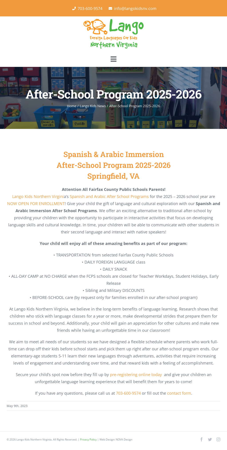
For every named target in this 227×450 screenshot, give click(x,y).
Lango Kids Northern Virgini (38, 196)
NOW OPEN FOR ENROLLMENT (36, 203)
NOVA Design (124, 439)
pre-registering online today (136, 374)
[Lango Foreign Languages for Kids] (113, 20)
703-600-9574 (128, 393)
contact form (179, 393)
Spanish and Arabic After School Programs (109, 196)
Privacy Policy (88, 439)
